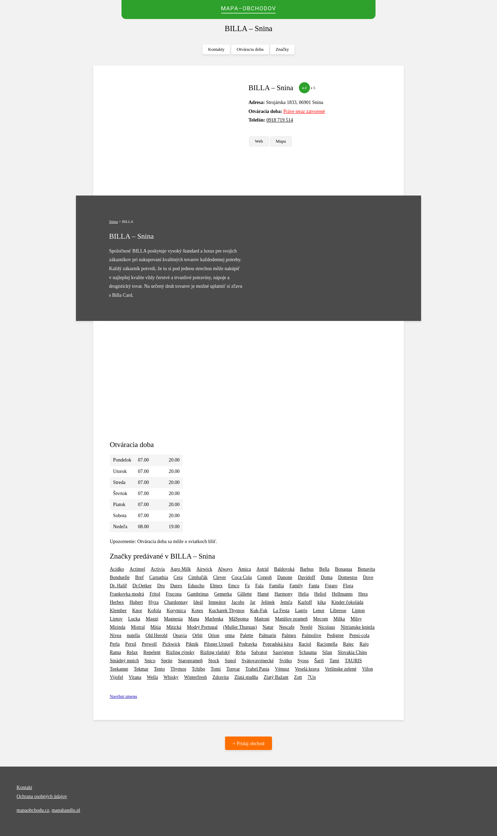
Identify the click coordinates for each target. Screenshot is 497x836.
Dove (368, 577)
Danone (284, 577)
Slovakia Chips (352, 652)
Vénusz (282, 669)
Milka (339, 618)
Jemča (286, 602)
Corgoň (264, 577)
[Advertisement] (176, 130)
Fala (259, 585)
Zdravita (220, 677)
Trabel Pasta (257, 669)
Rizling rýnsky (180, 652)
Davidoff (306, 577)
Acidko (117, 569)
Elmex (216, 585)
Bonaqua (343, 569)
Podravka (248, 644)
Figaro (331, 585)
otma (230, 635)
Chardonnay (176, 602)
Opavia (180, 635)
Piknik (192, 644)
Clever (219, 577)
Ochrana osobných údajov (42, 796)
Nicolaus (326, 627)
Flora (348, 585)
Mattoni (261, 618)
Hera (363, 594)
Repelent (151, 652)
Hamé (263, 594)
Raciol (305, 644)
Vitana (135, 677)
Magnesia (173, 618)
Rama (115, 652)
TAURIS (353, 660)
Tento (159, 669)
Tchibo (198, 669)
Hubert (136, 602)
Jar (252, 602)
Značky (282, 49)
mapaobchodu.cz (33, 810)
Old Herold (156, 635)
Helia (303, 594)
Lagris (301, 610)
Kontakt (24, 787)
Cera (178, 577)
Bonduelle (120, 577)
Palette (246, 635)
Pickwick (171, 644)
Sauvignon (283, 652)
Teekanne (119, 669)
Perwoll (149, 644)
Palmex (289, 635)
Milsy (356, 618)
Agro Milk (180, 569)
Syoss (303, 660)
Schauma (307, 652)
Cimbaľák (197, 577)
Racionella (327, 644)
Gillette (244, 594)
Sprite (166, 660)
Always (225, 569)
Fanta (314, 585)
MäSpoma (239, 618)
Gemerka (223, 594)
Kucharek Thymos (227, 610)
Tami (334, 660)
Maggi (152, 618)
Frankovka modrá (127, 594)
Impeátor (217, 602)
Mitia (155, 627)
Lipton (358, 610)
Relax (132, 652)
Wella (152, 677)
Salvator (259, 652)
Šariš (319, 660)
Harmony (283, 594)
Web (259, 141)
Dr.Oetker (142, 585)
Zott (298, 677)
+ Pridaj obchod (248, 743)
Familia (276, 585)
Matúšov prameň (291, 618)
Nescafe (286, 627)
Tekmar (141, 669)
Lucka (134, 618)
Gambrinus (197, 594)
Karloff (305, 602)
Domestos (347, 577)
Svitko (285, 660)
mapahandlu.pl (65, 810)
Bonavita (366, 569)
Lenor (318, 610)
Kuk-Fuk (258, 610)
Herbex (117, 602)
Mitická (174, 627)
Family (296, 585)
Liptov (116, 618)
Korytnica (176, 610)
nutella (133, 635)
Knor (137, 610)
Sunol (230, 660)
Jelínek (268, 602)
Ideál (198, 602)
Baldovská (284, 569)
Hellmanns (342, 594)
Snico (149, 660)
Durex (176, 585)
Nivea (115, 635)
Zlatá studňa (246, 677)
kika (322, 602)
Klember (118, 610)
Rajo (364, 644)
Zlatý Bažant (276, 677)
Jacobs (238, 602)
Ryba (241, 652)
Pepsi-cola (359, 635)
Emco (234, 585)
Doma (326, 577)
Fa (247, 585)
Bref (139, 577)
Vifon (367, 669)
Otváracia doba (250, 49)
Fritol (154, 594)
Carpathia (158, 577)
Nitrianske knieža (357, 627)
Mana (193, 618)
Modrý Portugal (202, 627)
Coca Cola (242, 577)
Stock (213, 660)
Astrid (262, 569)
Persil (130, 644)
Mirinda (117, 627)
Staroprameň (190, 660)
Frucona (174, 594)
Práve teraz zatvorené (304, 111)
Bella (324, 569)
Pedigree (335, 635)
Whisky (171, 677)
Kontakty (216, 49)
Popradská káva (278, 644)
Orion (214, 635)
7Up (312, 677)
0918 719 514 (279, 120)
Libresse (338, 610)
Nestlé (306, 627)
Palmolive (311, 635)
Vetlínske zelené (340, 669)
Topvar (233, 669)
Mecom (320, 618)
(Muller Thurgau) (240, 627)
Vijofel (116, 677)
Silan (327, 652)
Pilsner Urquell (218, 644)
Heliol (320, 594)
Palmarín (267, 635)
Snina (113, 221)
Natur (267, 627)
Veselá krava (307, 669)
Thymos (178, 669)
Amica (244, 569)
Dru (161, 585)
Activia (157, 569)
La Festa (281, 610)
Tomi (216, 669)
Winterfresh (195, 677)
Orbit (197, 635)
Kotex (197, 610)
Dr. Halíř (118, 585)
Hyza (153, 602)
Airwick (204, 569)
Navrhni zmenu (123, 696)
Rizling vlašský (215, 652)
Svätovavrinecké (258, 660)
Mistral (138, 627)
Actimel (137, 569)
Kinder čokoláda (347, 602)
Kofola (154, 610)
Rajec (348, 644)
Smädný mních (124, 660)
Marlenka (214, 618)
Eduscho (196, 585)
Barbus (307, 569)
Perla (115, 644)
